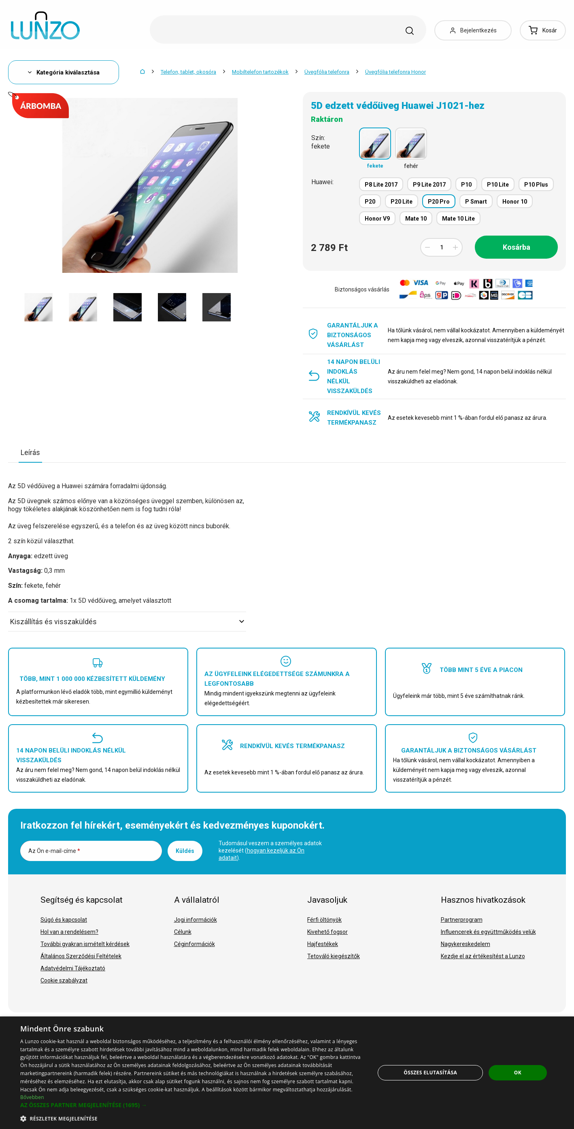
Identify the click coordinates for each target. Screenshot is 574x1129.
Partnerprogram (462, 919)
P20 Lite (401, 201)
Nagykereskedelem (465, 944)
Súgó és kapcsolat (63, 919)
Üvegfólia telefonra (326, 72)
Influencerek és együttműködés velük (488, 932)
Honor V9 (377, 218)
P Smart (476, 201)
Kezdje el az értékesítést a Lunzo (483, 956)
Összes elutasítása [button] (430, 1072)
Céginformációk (194, 944)
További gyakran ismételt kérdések (85, 944)
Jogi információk (195, 919)
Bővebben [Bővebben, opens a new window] (32, 1097)
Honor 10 (514, 201)
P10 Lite (498, 184)
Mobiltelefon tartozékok (260, 72)
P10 (466, 184)
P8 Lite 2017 (381, 184)
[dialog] (287, 1072)
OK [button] (517, 1072)
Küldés (185, 851)
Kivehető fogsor (327, 932)
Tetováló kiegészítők (333, 956)
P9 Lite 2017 (429, 184)
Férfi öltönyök (324, 919)
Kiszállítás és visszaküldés (127, 621)
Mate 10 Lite (458, 218)
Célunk (182, 932)
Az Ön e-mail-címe (54, 851)
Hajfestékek (322, 944)
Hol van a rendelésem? (69, 932)
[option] (38, 307)
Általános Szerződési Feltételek (80, 956)
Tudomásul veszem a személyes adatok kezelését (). (270, 850)
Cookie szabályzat (63, 980)
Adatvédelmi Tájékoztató (72, 968)
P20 (370, 201)
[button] (192, 1105)
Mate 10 (416, 218)
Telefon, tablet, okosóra (188, 72)
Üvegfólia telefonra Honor (395, 72)
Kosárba (516, 247)
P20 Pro (439, 201)
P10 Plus (536, 184)
